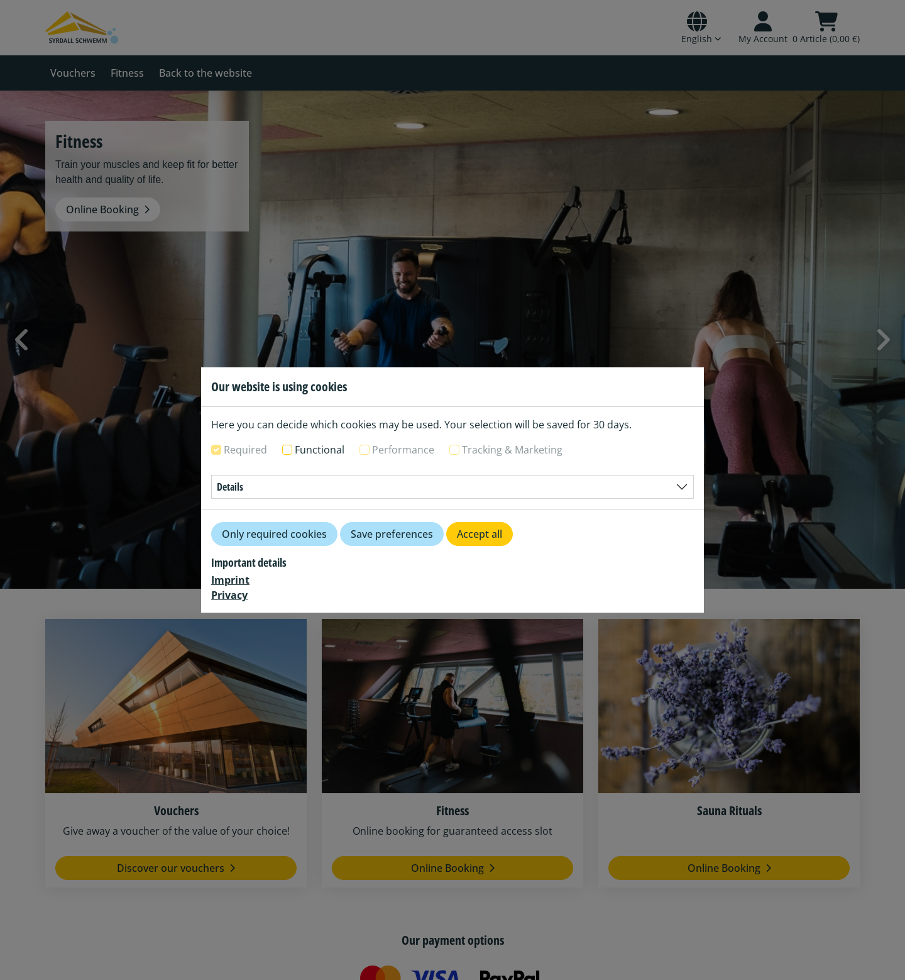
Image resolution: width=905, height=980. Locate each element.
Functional (319, 450)
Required (245, 450)
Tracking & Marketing (512, 450)
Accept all (479, 534)
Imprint (230, 580)
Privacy (229, 595)
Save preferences (392, 534)
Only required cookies (274, 534)
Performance (403, 450)
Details (230, 487)
